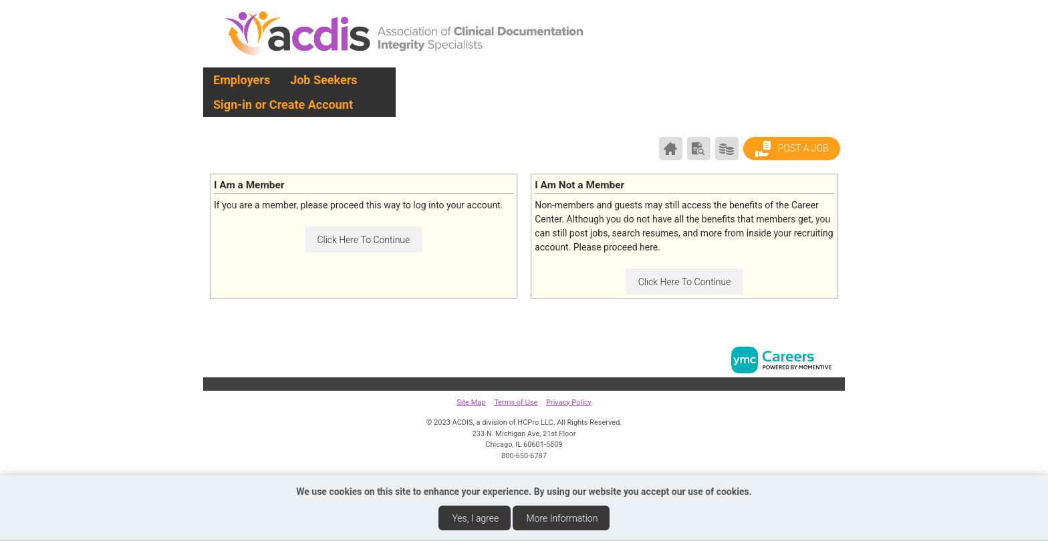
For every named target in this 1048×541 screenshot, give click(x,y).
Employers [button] (241, 80)
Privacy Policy (569, 402)
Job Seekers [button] (323, 80)
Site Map (470, 402)
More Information (562, 518)
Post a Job (791, 149)
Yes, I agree (475, 518)
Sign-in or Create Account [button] (283, 105)
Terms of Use (515, 402)
